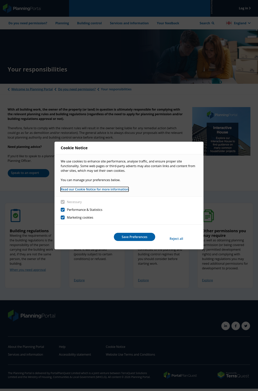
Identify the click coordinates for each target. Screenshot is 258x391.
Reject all (123, 237)
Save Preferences (173, 237)
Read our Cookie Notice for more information (94, 191)
